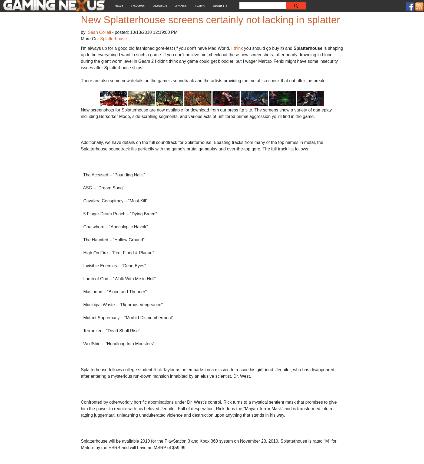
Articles (181, 6)
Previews (160, 6)
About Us (220, 6)
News (118, 6)
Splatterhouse (113, 39)
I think (237, 48)
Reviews (138, 6)
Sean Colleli (100, 32)
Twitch (200, 6)
